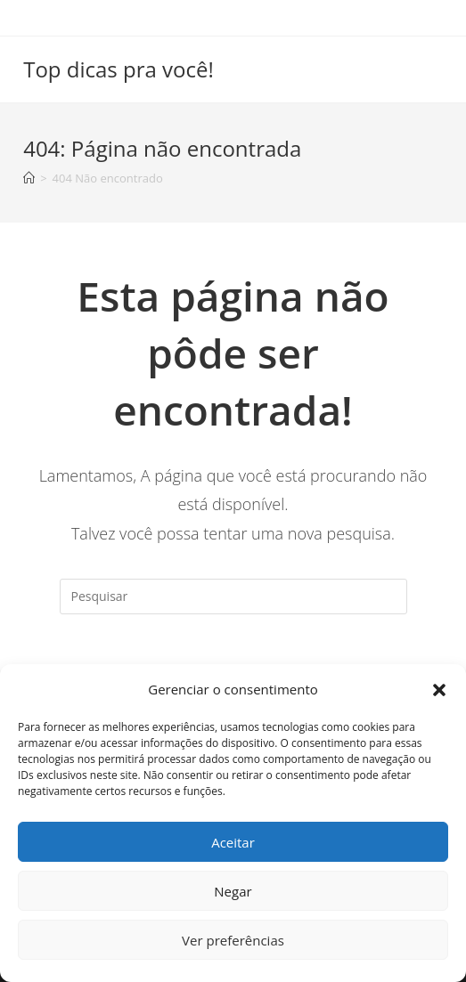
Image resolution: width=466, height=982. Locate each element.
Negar (232, 891)
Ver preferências (233, 940)
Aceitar (233, 842)
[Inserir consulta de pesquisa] (233, 596)
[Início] (29, 178)
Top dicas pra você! (118, 69)
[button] (439, 690)
